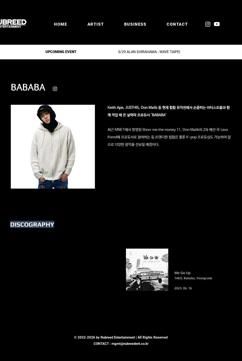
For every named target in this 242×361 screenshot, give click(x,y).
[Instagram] (207, 24)
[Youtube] (216, 24)
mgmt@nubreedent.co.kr (130, 344)
